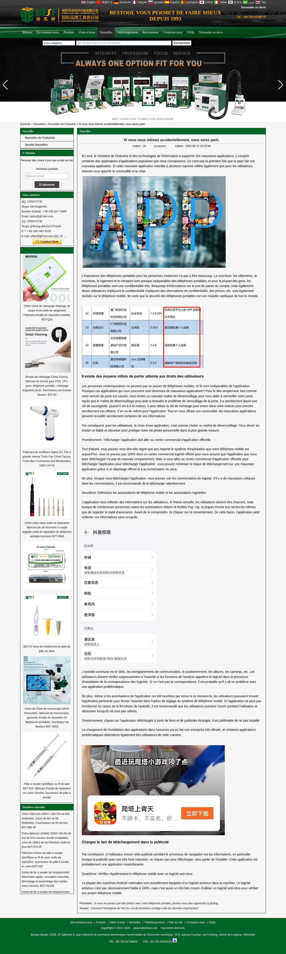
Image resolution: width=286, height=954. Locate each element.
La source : (161, 146)
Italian (223, 2)
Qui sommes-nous (47, 32)
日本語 (209, 2)
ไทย (263, 2)
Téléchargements (127, 32)
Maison (27, 32)
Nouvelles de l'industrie (62, 124)
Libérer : (180, 146)
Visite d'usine (86, 32)
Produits (69, 32)
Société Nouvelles (36, 144)
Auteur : (137, 146)
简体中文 (107, 2)
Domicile (25, 124)
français (142, 2)
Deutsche (125, 2)
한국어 (238, 2)
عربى (251, 2)
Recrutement (151, 32)
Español (175, 2)
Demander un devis (253, 7)
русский (158, 2)
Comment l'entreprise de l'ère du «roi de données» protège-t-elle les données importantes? (145, 908)
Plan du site (176, 922)
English (91, 2)
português (192, 2)
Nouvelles (106, 32)
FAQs (190, 32)
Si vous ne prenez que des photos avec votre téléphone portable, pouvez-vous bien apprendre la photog (156, 903)
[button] (281, 85)
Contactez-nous (173, 32)
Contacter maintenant (47, 242)
